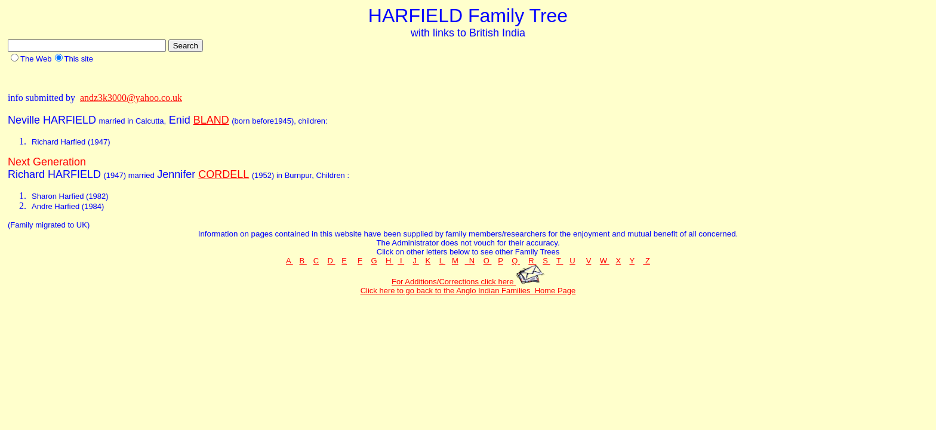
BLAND (211, 120)
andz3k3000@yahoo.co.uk (131, 98)
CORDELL (223, 174)
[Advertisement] (225, 77)
